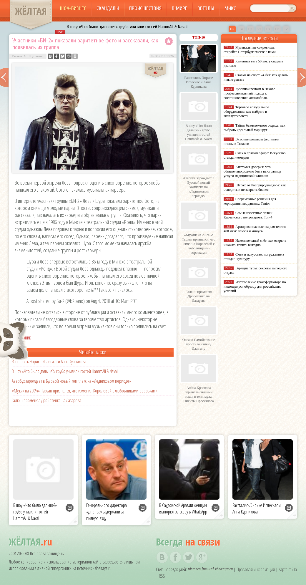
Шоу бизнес (35, 56)
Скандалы (108, 8)
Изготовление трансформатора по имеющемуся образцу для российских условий (255, 286)
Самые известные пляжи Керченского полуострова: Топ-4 (248, 215)
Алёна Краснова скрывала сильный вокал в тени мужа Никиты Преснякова (198, 394)
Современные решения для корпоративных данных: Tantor (250, 201)
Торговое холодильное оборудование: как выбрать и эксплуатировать (246, 111)
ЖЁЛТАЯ (31, 11)
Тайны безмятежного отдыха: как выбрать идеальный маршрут (254, 127)
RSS (162, 576)
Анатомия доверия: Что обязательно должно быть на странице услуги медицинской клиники (252, 171)
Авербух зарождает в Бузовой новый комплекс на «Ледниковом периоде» (71, 381)
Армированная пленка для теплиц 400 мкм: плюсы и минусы (255, 229)
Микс (230, 8)
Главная (17, 56)
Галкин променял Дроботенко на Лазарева (46, 400)
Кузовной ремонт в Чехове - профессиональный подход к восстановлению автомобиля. (250, 93)
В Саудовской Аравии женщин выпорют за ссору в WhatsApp (183, 508)
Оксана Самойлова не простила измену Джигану (198, 344)
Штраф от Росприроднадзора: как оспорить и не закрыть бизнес (255, 187)
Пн (232, 29)
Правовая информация (256, 569)
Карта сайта (288, 569)
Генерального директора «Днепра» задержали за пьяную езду (106, 511)
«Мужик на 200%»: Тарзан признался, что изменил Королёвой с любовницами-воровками (84, 390)
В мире (179, 8)
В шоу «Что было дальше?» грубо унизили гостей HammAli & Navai (127, 26)
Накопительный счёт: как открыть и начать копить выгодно (255, 242)
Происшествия (145, 8)
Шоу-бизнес (73, 8)
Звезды (206, 8)
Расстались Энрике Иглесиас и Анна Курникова (49, 361)
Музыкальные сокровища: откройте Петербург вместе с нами (250, 49)
